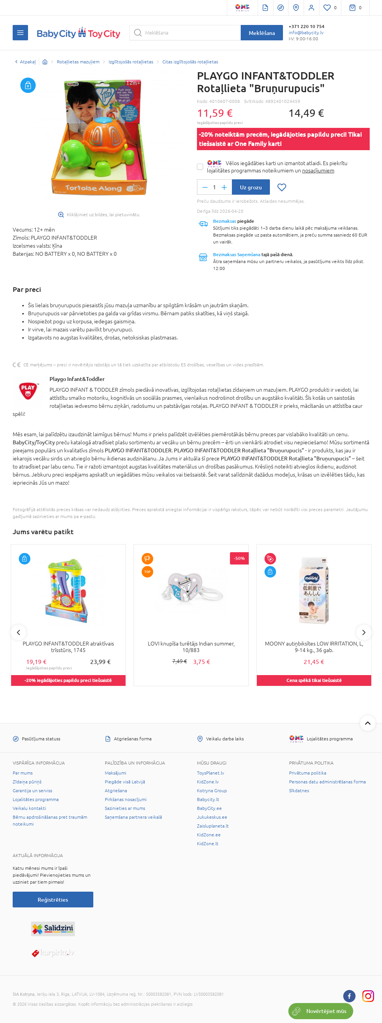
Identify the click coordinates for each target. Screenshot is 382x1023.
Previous (18, 632)
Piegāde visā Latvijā (125, 782)
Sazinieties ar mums (125, 808)
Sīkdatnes (299, 790)
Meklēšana (262, 33)
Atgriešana (116, 790)
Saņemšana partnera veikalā (133, 817)
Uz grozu (251, 187)
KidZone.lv (208, 782)
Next (364, 632)
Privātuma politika (307, 773)
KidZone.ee (209, 835)
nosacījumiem (318, 170)
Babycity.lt (208, 799)
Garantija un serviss (32, 790)
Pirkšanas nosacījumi (126, 799)
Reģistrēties (53, 899)
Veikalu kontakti (29, 808)
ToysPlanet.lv (210, 773)
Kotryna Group (212, 790)
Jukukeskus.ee (212, 817)
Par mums (23, 773)
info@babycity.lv (306, 32)
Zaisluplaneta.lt (213, 826)
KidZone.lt (207, 843)
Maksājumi (115, 773)
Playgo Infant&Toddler (77, 379)
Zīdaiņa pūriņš (27, 782)
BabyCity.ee (209, 808)
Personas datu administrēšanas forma (327, 782)
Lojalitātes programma (36, 799)
